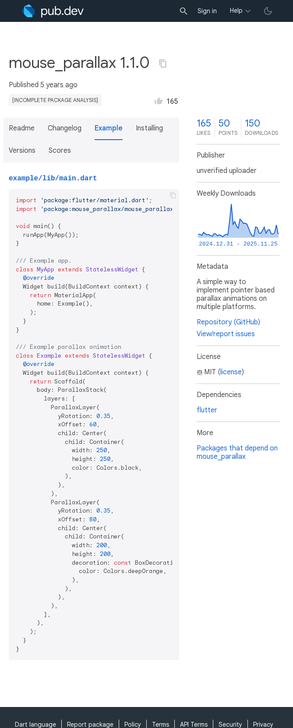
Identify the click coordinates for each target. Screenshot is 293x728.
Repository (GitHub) (228, 322)
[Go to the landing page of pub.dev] (53, 11)
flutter (207, 410)
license (231, 372)
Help (236, 10)
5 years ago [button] (59, 85)
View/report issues (226, 334)
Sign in (207, 11)
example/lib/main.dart (53, 178)
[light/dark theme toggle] (268, 11)
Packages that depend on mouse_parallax (237, 452)
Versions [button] (22, 150)
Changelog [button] (64, 128)
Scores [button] (60, 150)
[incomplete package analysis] (55, 100)
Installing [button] (149, 128)
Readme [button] (22, 128)
